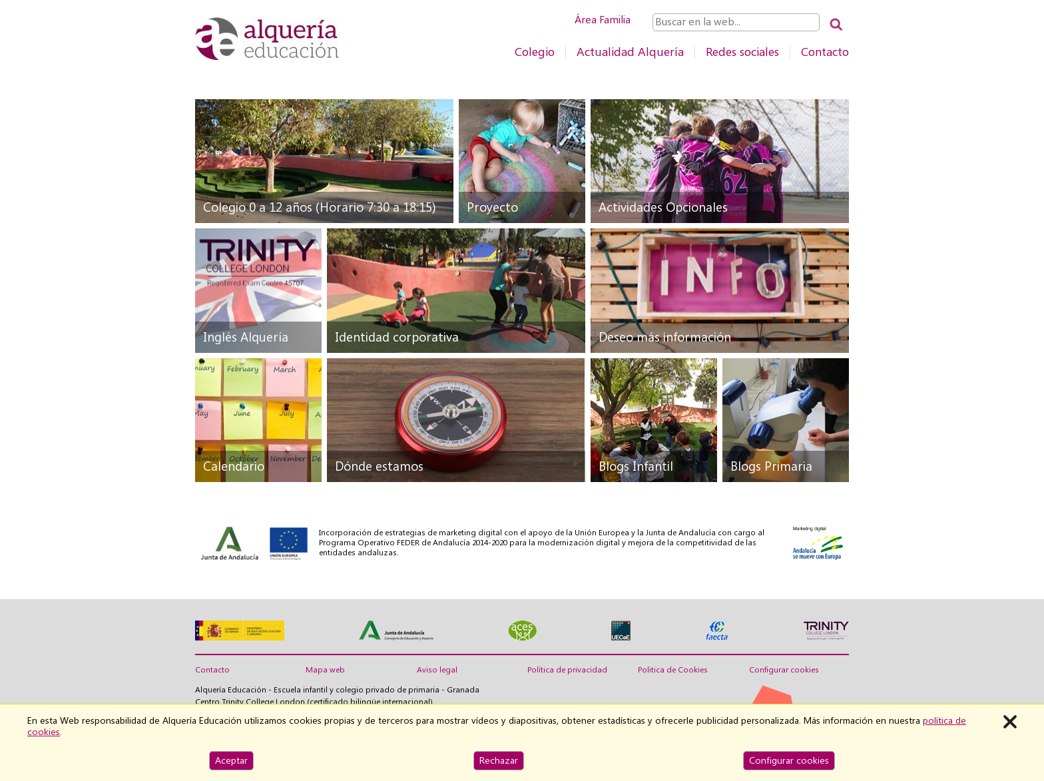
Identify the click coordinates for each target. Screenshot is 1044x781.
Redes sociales (742, 52)
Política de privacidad (567, 669)
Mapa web (325, 669)
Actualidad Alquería (630, 52)
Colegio (535, 52)
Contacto (825, 52)
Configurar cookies (784, 669)
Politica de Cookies (673, 669)
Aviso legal (437, 669)
